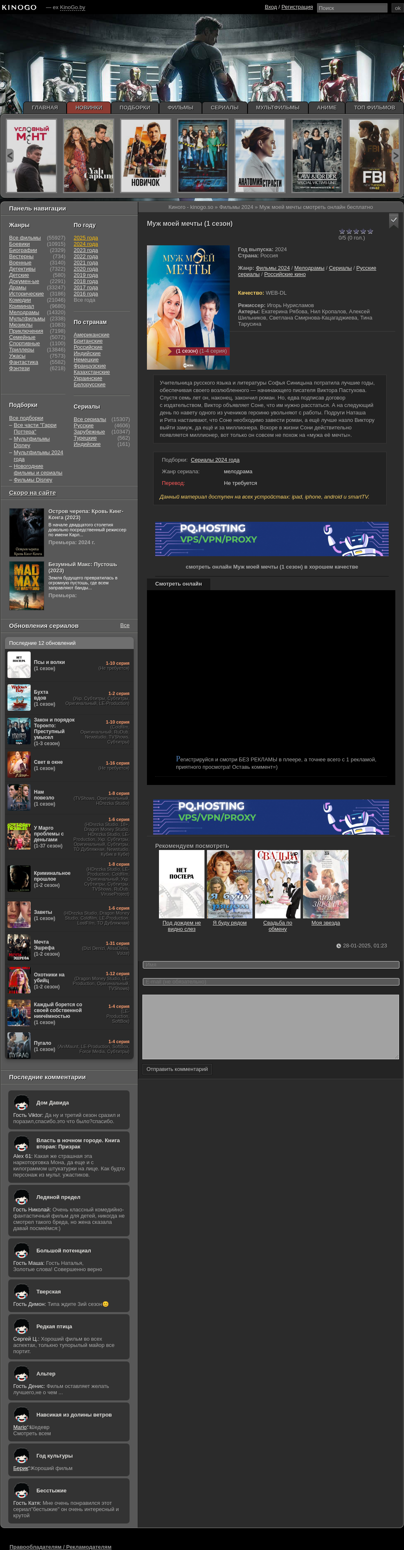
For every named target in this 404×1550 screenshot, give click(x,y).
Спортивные (24, 343)
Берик (20, 1468)
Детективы (22, 269)
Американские (91, 335)
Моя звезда (326, 919)
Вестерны (21, 256)
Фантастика (23, 362)
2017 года (86, 287)
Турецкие (85, 438)
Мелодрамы (309, 268)
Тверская (48, 1291)
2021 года (86, 262)
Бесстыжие (51, 1490)
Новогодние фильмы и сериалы (38, 469)
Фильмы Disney (33, 480)
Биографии (23, 250)
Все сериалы (90, 419)
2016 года (86, 294)
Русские (84, 425)
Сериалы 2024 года (215, 460)
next (395, 155)
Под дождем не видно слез (181, 922)
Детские (19, 275)
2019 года (86, 275)
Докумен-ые (24, 281)
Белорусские (90, 384)
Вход (271, 7)
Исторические (26, 294)
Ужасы (17, 356)
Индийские (87, 353)
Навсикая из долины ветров (74, 1415)
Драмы (17, 287)
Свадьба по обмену (278, 922)
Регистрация (297, 7)
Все (125, 625)
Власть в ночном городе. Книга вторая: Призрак (78, 1143)
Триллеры (21, 349)
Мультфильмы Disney (32, 442)
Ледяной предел (58, 1197)
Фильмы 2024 (273, 268)
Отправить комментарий (177, 1081)
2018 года (86, 281)
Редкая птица (54, 1326)
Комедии (20, 300)
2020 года (86, 269)
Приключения (26, 331)
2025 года (86, 238)
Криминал (21, 306)
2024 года (86, 244)
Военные (20, 262)
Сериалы (340, 268)
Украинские (88, 378)
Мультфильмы (27, 318)
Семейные (22, 337)
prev (10, 155)
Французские (90, 366)
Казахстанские (92, 372)
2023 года (86, 250)
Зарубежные (89, 432)
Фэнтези (19, 368)
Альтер (45, 1374)
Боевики (19, 244)
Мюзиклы (21, 325)
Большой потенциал (63, 1250)
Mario (20, 1427)
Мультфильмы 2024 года (38, 455)
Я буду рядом (229, 919)
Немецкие (86, 359)
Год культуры (54, 1456)
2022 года (86, 256)
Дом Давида (52, 1103)
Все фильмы (25, 238)
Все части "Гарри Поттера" (35, 428)
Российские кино (285, 274)
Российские (88, 347)
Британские (88, 341)
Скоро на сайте (32, 492)
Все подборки (26, 418)
